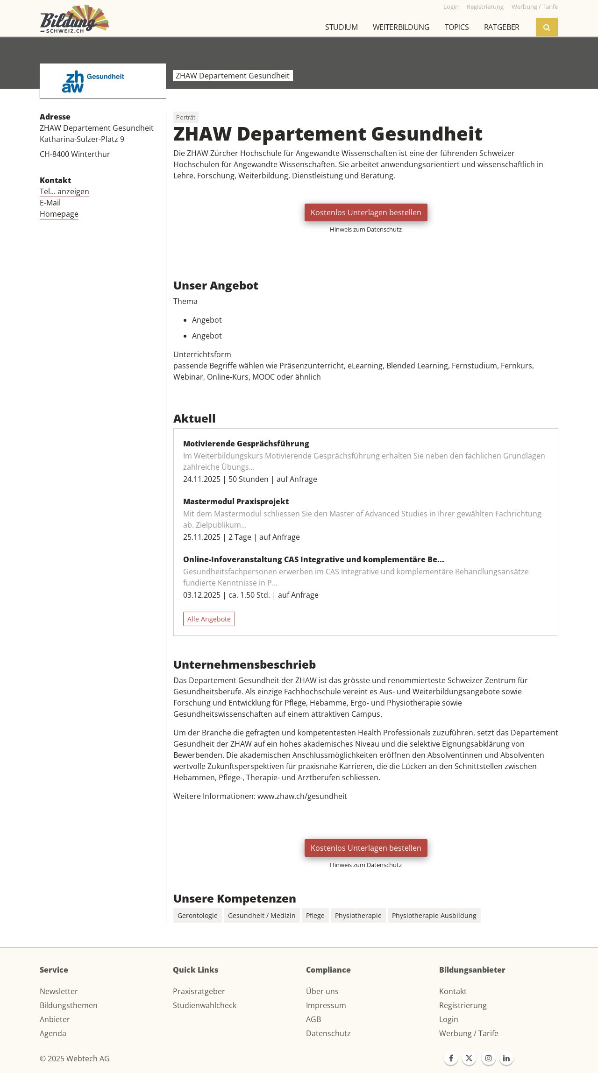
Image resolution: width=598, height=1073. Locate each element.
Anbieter (55, 1019)
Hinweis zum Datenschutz (366, 229)
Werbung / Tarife (468, 1033)
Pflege (315, 915)
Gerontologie (198, 915)
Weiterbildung (401, 27)
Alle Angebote (209, 618)
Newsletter (59, 991)
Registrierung (463, 1005)
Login (448, 1019)
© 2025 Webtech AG (75, 1058)
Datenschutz (328, 1033)
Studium (341, 27)
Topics (457, 27)
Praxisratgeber (199, 991)
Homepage (59, 214)
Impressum (326, 1005)
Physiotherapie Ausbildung (434, 915)
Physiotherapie (358, 915)
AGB (313, 1019)
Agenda (53, 1033)
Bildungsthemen (69, 1005)
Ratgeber (502, 27)
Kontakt (453, 991)
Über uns (322, 991)
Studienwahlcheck (204, 1005)
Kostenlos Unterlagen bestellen (366, 212)
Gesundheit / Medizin (262, 915)
